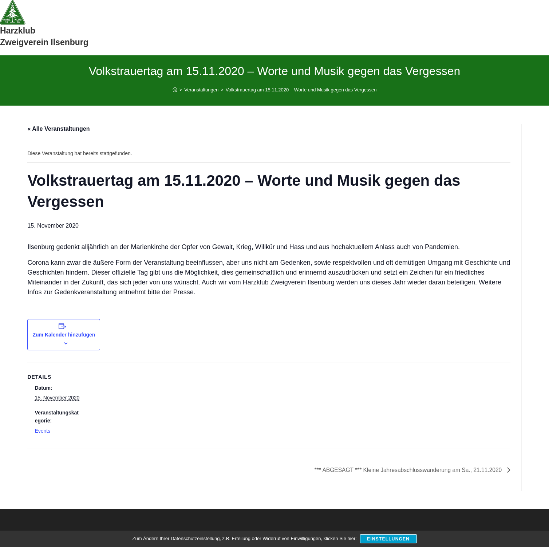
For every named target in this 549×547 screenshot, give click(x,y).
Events (42, 431)
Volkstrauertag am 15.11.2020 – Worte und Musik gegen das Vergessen (301, 90)
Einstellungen (388, 539)
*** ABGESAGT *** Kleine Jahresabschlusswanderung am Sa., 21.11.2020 (406, 470)
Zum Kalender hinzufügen (63, 335)
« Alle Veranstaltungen (58, 129)
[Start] (175, 90)
